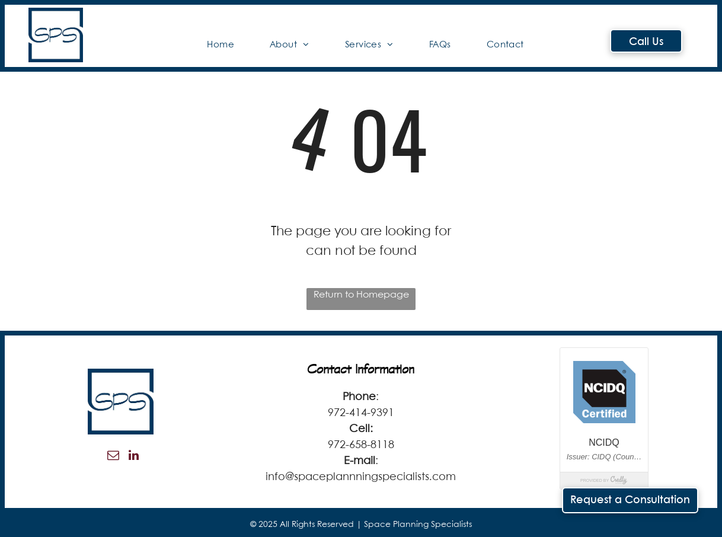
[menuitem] (220, 45)
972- (338, 445)
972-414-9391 (361, 413)
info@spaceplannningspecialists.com (361, 477)
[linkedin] (134, 456)
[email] (113, 456)
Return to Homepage (361, 294)
